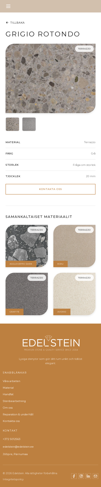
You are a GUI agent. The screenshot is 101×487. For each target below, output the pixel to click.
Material (8, 387)
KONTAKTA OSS (50, 189)
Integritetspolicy (13, 479)
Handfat (8, 394)
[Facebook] (74, 476)
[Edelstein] (50, 345)
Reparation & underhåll (18, 414)
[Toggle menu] (8, 6)
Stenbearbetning (14, 401)
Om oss (8, 407)
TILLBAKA (15, 22)
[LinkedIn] (88, 476)
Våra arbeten (11, 381)
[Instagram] (81, 476)
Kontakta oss (11, 421)
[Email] (95, 476)
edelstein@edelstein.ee (18, 446)
